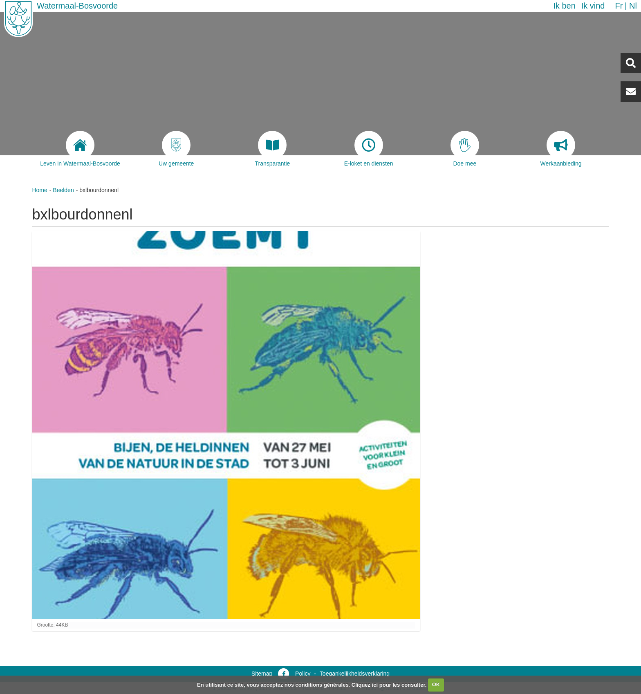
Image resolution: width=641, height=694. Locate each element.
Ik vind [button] (593, 5)
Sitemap (261, 673)
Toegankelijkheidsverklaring (355, 673)
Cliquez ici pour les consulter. (389, 684)
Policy (302, 673)
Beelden (63, 190)
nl (633, 5)
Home (39, 190)
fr (619, 5)
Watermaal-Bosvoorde (77, 5)
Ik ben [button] (564, 5)
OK (436, 684)
